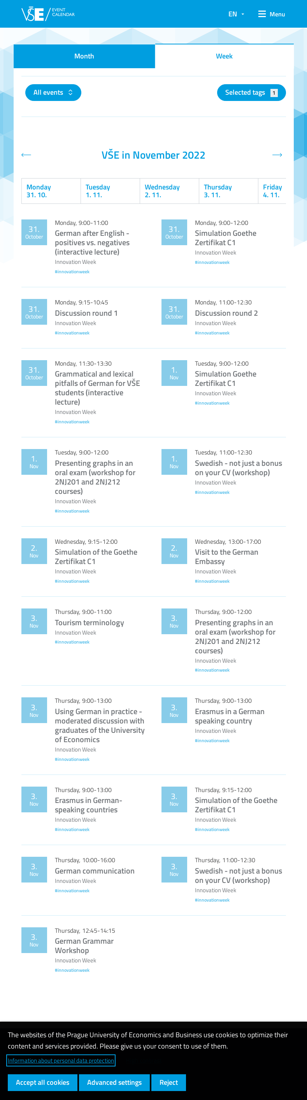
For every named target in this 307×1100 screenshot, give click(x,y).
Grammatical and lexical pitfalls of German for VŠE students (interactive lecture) (97, 388)
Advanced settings (114, 1082)
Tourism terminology (89, 622)
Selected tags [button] (251, 92)
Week (224, 56)
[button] (269, 14)
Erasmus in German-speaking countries (88, 804)
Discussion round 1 (86, 313)
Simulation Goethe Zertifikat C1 (225, 237)
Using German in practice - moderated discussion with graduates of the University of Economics (100, 725)
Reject (169, 1082)
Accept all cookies (42, 1082)
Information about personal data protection (61, 1060)
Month (84, 56)
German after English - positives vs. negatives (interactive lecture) (92, 242)
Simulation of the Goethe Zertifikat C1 (96, 556)
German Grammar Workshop (84, 945)
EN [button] (232, 14)
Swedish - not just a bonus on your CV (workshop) (238, 467)
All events (49, 92)
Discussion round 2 (226, 313)
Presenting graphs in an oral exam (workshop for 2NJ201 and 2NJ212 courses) (95, 477)
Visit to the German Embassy (226, 556)
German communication (95, 871)
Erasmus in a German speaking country (230, 716)
